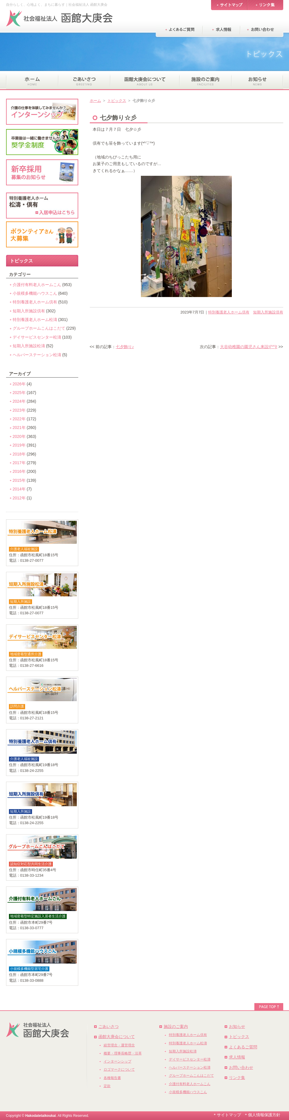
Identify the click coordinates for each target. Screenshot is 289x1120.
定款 (107, 1086)
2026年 (19, 384)
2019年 (19, 445)
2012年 (19, 498)
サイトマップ (229, 1114)
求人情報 (237, 1057)
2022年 (19, 419)
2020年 (19, 436)
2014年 (19, 489)
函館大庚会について (116, 1036)
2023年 (19, 410)
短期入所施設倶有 (268, 312)
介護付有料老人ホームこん (37, 284)
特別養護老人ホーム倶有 (228, 312)
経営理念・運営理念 (119, 1045)
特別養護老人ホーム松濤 (35, 319)
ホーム (95, 100)
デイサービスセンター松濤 (37, 337)
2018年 (19, 454)
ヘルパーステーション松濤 (37, 354)
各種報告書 (112, 1078)
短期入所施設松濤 (29, 346)
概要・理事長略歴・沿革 (123, 1053)
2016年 (19, 471)
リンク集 (237, 1077)
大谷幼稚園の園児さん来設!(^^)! (248, 346)
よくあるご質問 (243, 1047)
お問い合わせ (241, 1067)
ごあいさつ (108, 1026)
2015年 (19, 480)
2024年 (19, 401)
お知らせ (237, 1026)
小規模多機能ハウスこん (35, 293)
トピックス (116, 100)
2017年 (19, 462)
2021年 (19, 427)
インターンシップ (117, 1061)
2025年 (19, 392)
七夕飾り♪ (125, 346)
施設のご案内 (176, 1026)
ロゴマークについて (119, 1069)
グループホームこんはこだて (39, 328)
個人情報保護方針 (264, 1114)
